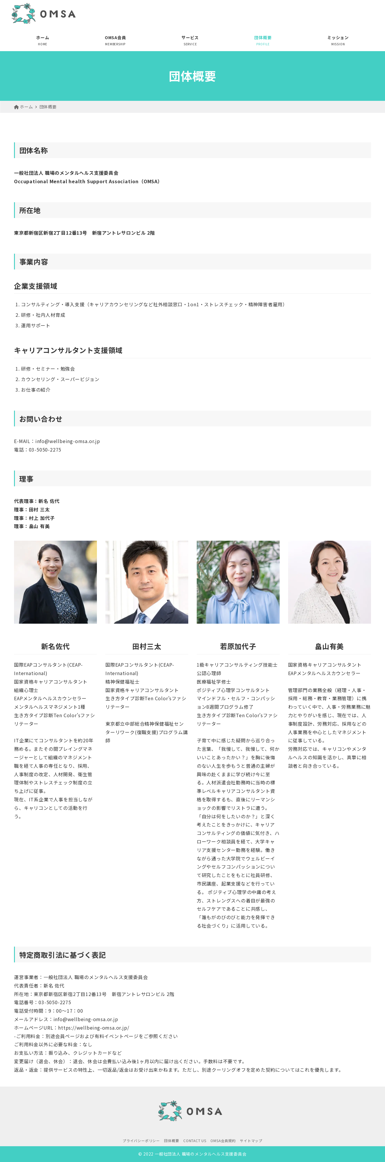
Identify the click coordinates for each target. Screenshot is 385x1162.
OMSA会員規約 (223, 1140)
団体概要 (171, 1140)
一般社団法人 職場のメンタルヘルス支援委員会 (201, 1154)
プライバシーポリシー (141, 1140)
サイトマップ (251, 1140)
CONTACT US (194, 1140)
